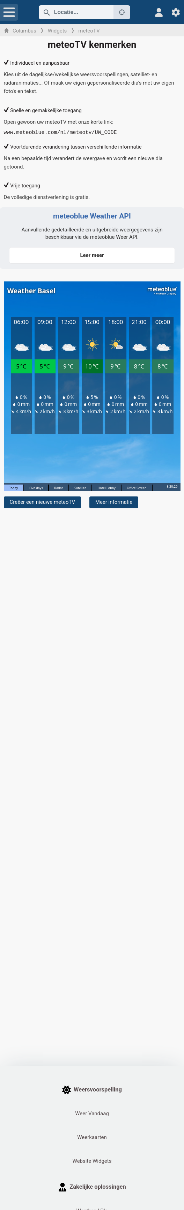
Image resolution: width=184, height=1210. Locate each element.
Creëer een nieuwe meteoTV (42, 502)
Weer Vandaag (92, 1113)
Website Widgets (92, 1161)
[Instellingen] (175, 12)
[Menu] (9, 12)
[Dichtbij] (121, 12)
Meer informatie (113, 502)
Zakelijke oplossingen (92, 1187)
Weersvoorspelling (92, 1090)
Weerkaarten (92, 1137)
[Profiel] (159, 12)
